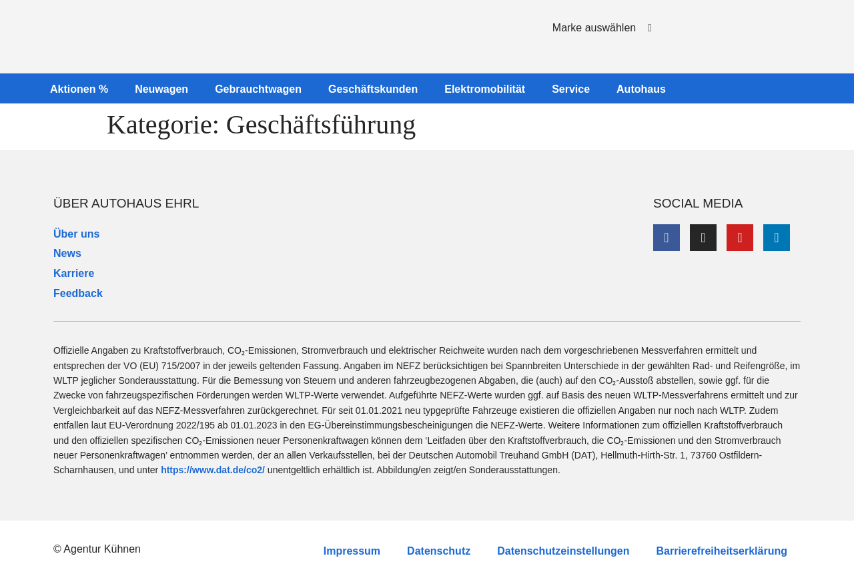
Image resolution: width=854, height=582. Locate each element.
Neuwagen (161, 89)
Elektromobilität (484, 89)
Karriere (73, 273)
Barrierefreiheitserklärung (721, 551)
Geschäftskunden (373, 89)
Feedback (78, 293)
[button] (597, 33)
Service (571, 89)
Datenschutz (438, 551)
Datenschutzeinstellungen (563, 551)
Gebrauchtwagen (258, 89)
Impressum (352, 551)
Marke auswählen (594, 27)
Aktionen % (79, 89)
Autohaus (641, 89)
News (67, 253)
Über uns (76, 234)
